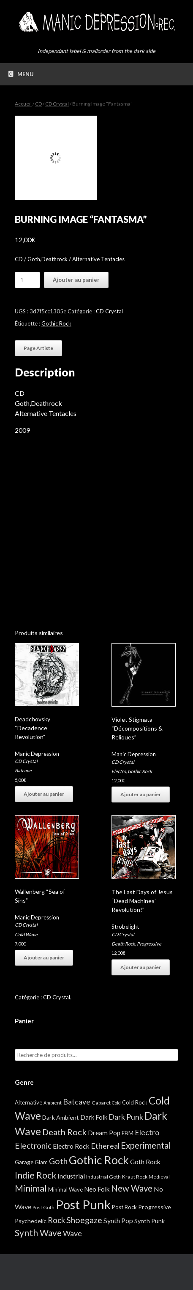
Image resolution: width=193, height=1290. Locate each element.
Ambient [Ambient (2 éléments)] (52, 1102)
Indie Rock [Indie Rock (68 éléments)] (35, 1175)
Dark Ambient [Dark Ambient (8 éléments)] (60, 1117)
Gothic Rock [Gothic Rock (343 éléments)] (99, 1160)
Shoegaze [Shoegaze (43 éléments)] (84, 1220)
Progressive (149, 943)
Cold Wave (26, 934)
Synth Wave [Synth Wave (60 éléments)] (38, 1233)
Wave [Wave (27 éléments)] (72, 1233)
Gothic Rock (56, 323)
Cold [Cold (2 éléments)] (116, 1102)
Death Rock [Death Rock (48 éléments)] (64, 1132)
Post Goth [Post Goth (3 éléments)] (43, 1207)
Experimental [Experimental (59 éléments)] (146, 1145)
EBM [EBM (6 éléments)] (127, 1133)
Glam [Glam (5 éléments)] (41, 1162)
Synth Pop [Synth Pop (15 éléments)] (118, 1220)
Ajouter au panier (76, 279)
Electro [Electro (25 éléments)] (147, 1132)
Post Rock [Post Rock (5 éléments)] (124, 1207)
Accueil (23, 104)
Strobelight (125, 926)
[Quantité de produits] (27, 280)
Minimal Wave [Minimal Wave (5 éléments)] (65, 1189)
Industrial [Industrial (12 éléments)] (71, 1176)
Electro (118, 771)
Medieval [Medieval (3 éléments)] (159, 1176)
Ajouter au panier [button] (44, 794)
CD (38, 104)
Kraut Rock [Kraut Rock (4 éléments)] (134, 1176)
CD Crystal (57, 104)
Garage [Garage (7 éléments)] (24, 1162)
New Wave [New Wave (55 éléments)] (131, 1188)
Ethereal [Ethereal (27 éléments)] (105, 1145)
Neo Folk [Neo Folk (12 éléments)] (97, 1189)
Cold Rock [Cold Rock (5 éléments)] (134, 1102)
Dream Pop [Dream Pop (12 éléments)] (104, 1132)
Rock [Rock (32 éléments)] (56, 1220)
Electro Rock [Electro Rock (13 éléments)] (71, 1146)
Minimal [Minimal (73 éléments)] (31, 1188)
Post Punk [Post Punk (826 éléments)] (83, 1204)
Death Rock (123, 943)
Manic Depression (37, 753)
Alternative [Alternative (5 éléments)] (28, 1102)
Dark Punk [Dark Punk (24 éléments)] (126, 1117)
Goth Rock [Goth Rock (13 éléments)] (145, 1162)
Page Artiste (38, 348)
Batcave (23, 770)
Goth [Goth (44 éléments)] (58, 1161)
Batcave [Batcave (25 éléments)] (76, 1101)
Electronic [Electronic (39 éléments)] (33, 1145)
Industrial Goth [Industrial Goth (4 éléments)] (103, 1176)
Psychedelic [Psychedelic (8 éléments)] (30, 1220)
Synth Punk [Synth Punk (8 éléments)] (149, 1220)
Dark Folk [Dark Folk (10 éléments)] (93, 1117)
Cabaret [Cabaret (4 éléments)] (101, 1102)
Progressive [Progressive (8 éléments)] (154, 1207)
